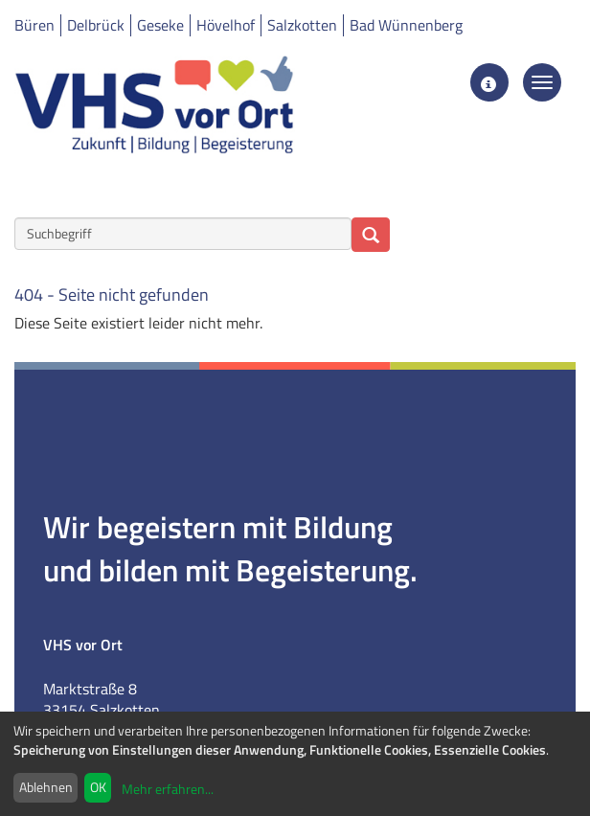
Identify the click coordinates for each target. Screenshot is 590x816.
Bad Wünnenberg (406, 24)
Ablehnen (46, 787)
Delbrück (96, 24)
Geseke (160, 24)
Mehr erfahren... (168, 789)
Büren (34, 24)
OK (98, 787)
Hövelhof (225, 24)
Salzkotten (302, 24)
